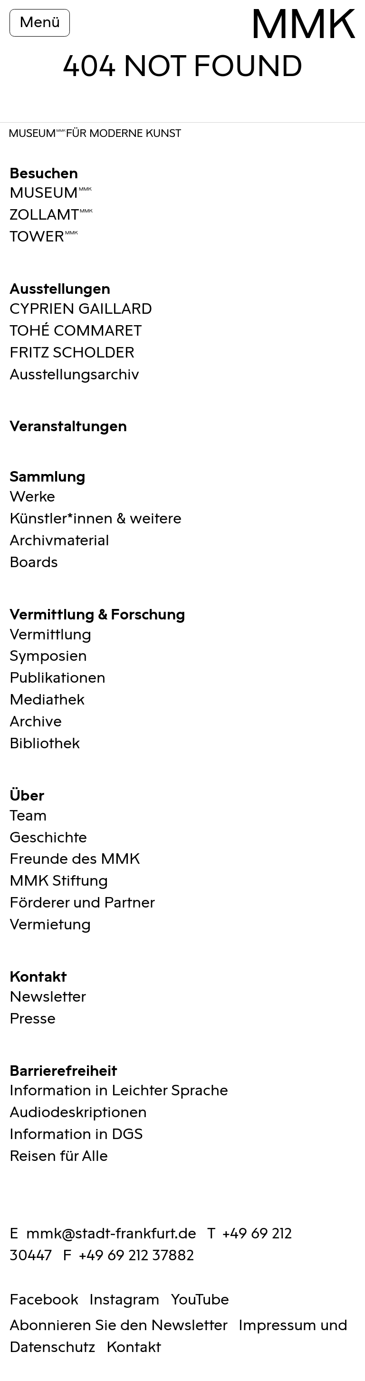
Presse (33, 1019)
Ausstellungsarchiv (74, 375)
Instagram (124, 1300)
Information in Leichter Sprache (119, 1091)
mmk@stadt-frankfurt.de (111, 1234)
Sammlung (48, 475)
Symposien (48, 656)
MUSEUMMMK (51, 193)
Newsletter (48, 997)
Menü (39, 22)
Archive (36, 722)
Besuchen (44, 172)
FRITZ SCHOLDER (72, 353)
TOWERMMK (44, 237)
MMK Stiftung (59, 881)
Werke (32, 497)
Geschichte (48, 838)
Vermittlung (50, 635)
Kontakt (38, 975)
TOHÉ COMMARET (76, 331)
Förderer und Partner (82, 903)
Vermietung (50, 925)
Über (27, 794)
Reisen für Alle (59, 1156)
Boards (34, 562)
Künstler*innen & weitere (96, 519)
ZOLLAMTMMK (51, 215)
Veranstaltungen (68, 425)
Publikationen (58, 678)
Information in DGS (76, 1134)
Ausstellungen (60, 287)
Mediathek (47, 700)
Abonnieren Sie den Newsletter (119, 1325)
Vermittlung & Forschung (97, 613)
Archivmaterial (59, 541)
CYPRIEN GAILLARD (81, 309)
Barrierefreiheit (63, 1069)
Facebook (44, 1300)
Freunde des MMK (75, 859)
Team (28, 816)
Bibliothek (45, 744)
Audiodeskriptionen (78, 1112)
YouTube (200, 1300)
